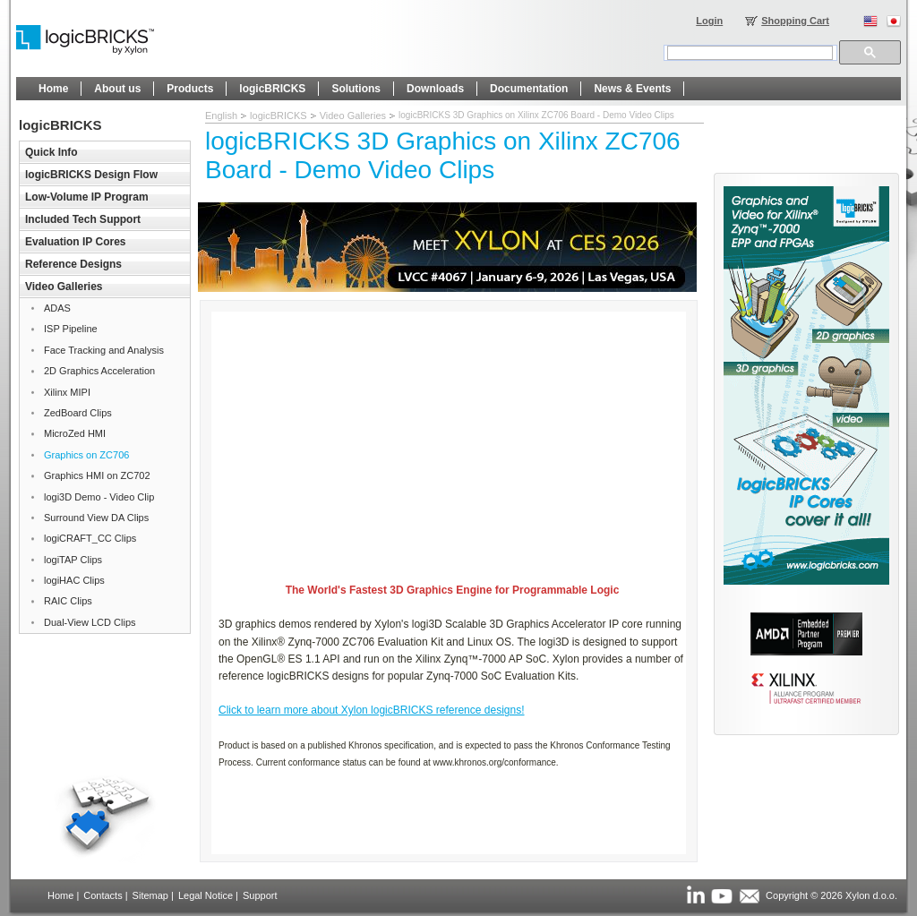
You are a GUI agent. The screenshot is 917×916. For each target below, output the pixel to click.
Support (260, 895)
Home (60, 895)
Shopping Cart (795, 20)
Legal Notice (205, 895)
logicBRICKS (278, 115)
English (221, 115)
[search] (750, 53)
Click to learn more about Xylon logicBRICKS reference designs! (372, 710)
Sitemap (150, 895)
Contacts (102, 895)
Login (709, 20)
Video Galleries (353, 115)
